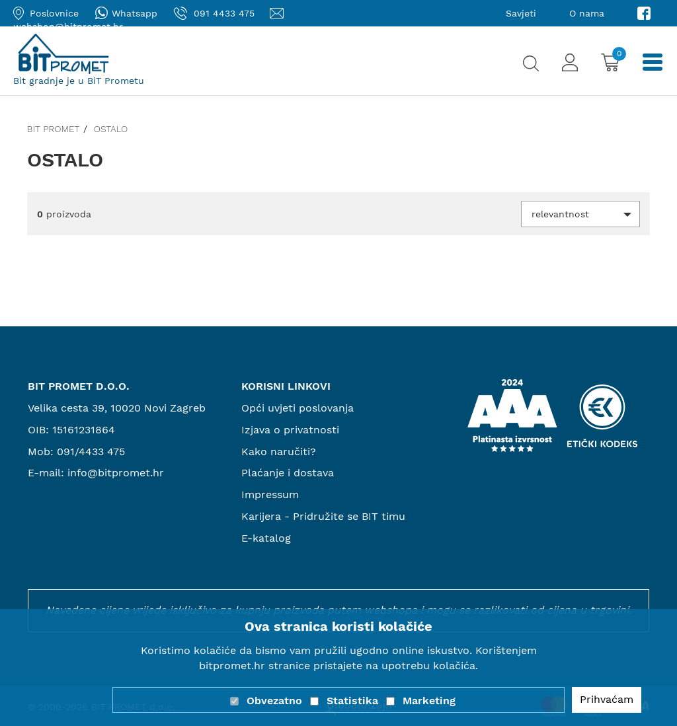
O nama (586, 13)
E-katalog (266, 538)
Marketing (429, 700)
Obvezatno (274, 700)
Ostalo (111, 129)
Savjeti (521, 13)
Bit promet (53, 129)
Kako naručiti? (278, 451)
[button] (580, 214)
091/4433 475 (91, 451)
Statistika (352, 700)
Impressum (270, 494)
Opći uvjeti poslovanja (297, 408)
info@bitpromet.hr (115, 472)
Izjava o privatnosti (290, 429)
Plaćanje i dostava (287, 472)
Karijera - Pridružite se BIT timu (323, 516)
